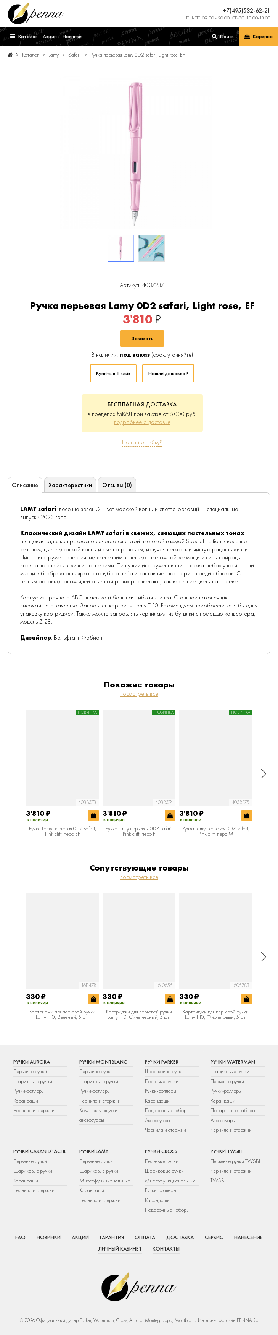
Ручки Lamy (93, 1151)
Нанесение (248, 1237)
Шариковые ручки (32, 1081)
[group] (136, 152)
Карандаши (25, 1100)
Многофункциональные (105, 1180)
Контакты (166, 1248)
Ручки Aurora (31, 1061)
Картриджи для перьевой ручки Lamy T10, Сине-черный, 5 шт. (139, 1014)
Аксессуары (157, 1120)
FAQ (20, 1237)
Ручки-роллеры (29, 1090)
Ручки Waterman (233, 1061)
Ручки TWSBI (226, 1151)
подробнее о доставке (142, 422)
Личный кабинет (120, 1248)
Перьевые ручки (30, 1071)
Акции (80, 1237)
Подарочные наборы (167, 1110)
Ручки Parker (161, 1061)
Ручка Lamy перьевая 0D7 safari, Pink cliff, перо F (139, 831)
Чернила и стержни (34, 1110)
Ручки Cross (161, 1151)
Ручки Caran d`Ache (40, 1151)
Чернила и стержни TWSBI (231, 1175)
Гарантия (112, 1237)
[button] (264, 773)
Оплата (145, 1237)
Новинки (49, 1237)
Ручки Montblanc (103, 1061)
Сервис (214, 1237)
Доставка (180, 1237)
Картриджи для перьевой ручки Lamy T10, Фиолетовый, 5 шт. (216, 1014)
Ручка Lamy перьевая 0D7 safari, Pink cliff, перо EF (62, 831)
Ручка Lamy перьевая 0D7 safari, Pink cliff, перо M (215, 831)
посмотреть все (139, 694)
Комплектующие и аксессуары (98, 1115)
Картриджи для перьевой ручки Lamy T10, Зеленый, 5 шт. (62, 1014)
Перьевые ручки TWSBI (235, 1161)
